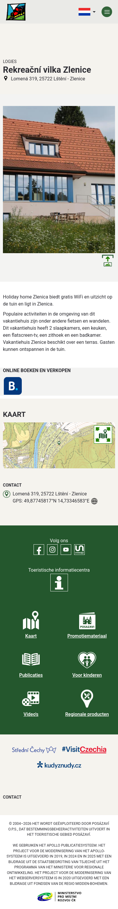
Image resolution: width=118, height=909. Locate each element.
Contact (12, 797)
